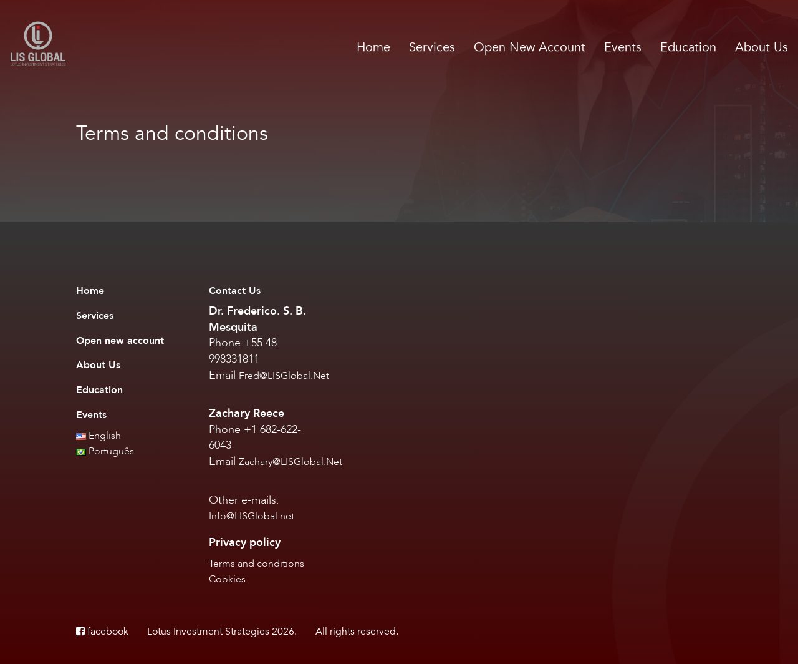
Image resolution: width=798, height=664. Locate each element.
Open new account (120, 341)
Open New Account (529, 47)
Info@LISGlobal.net (251, 516)
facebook (102, 631)
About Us (761, 47)
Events (623, 47)
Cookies (227, 579)
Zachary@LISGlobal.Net (290, 462)
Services (432, 47)
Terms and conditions (256, 563)
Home (373, 47)
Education (688, 47)
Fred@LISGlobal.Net (284, 376)
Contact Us (235, 291)
